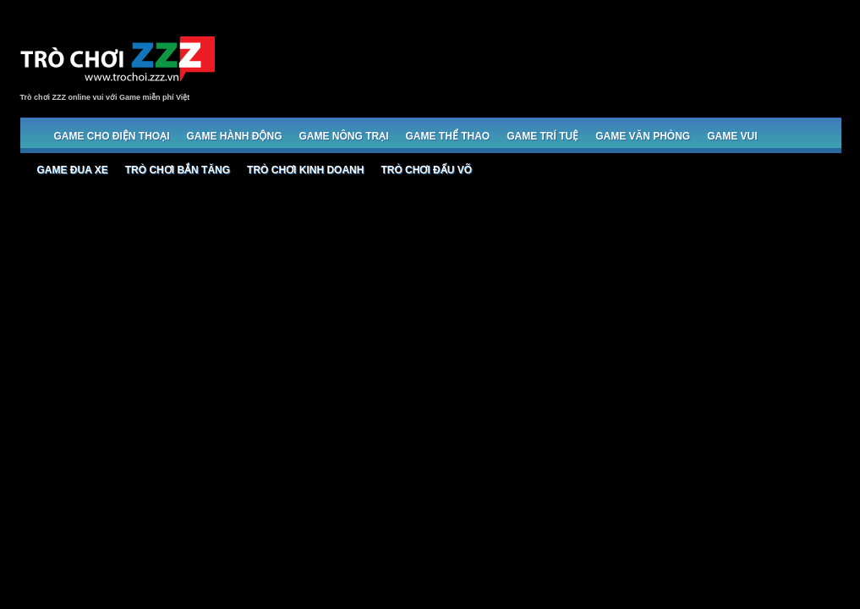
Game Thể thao (448, 136)
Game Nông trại (344, 136)
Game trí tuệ (542, 136)
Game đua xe (72, 170)
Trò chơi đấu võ (426, 170)
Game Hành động (234, 136)
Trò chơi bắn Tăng (177, 170)
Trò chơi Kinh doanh (305, 170)
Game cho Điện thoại (112, 136)
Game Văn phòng (642, 136)
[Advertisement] (533, 61)
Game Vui (732, 136)
